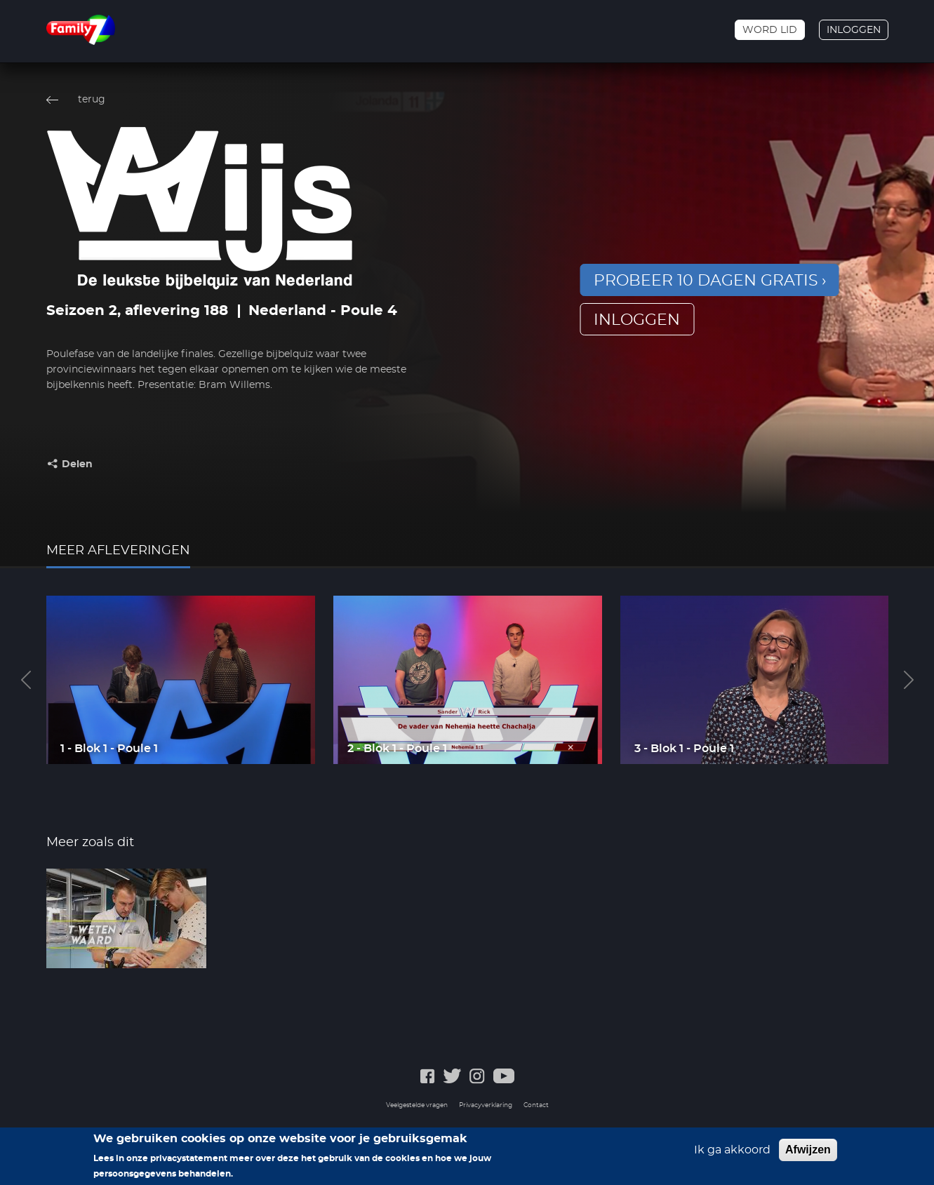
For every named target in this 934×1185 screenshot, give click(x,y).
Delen (77, 464)
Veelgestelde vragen (417, 1105)
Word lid (769, 30)
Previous (25, 679)
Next (908, 679)
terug (91, 100)
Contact (536, 1105)
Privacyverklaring (485, 1105)
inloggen (637, 320)
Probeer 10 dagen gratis (706, 280)
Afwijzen (808, 1150)
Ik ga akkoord (732, 1150)
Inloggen (854, 30)
